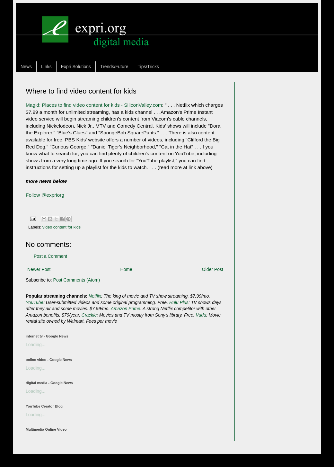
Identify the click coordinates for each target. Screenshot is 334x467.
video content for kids (61, 227)
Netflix (95, 296)
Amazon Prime (125, 308)
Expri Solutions (76, 66)
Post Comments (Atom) (76, 280)
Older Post (212, 269)
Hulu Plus (179, 302)
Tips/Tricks (148, 66)
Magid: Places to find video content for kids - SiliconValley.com (94, 105)
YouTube (34, 302)
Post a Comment (50, 256)
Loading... (36, 344)
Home (126, 269)
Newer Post (38, 269)
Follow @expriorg (45, 195)
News (26, 66)
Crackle (89, 315)
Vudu (201, 315)
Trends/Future (114, 66)
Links (46, 66)
